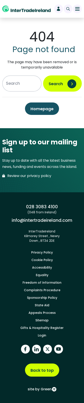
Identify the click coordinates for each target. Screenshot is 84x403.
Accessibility (42, 267)
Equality (42, 275)
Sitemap (42, 320)
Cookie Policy (42, 260)
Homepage (42, 109)
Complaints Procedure (42, 290)
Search (56, 83)
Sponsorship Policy (42, 297)
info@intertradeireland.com (42, 220)
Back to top (42, 370)
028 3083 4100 (42, 207)
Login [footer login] (42, 335)
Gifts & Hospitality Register (42, 328)
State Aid (42, 305)
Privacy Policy (42, 252)
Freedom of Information (42, 282)
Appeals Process (42, 313)
